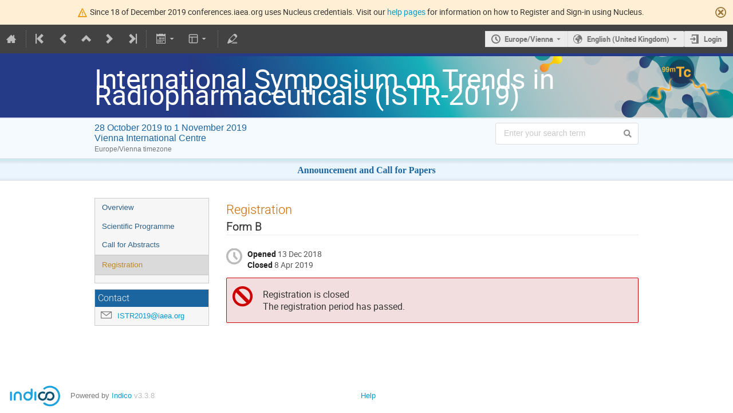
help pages (406, 11)
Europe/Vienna (529, 39)
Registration (122, 264)
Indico (122, 395)
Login (713, 39)
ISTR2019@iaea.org (150, 316)
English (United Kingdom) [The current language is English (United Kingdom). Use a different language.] (628, 39)
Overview (118, 207)
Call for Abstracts (131, 244)
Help (368, 395)
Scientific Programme (138, 226)
